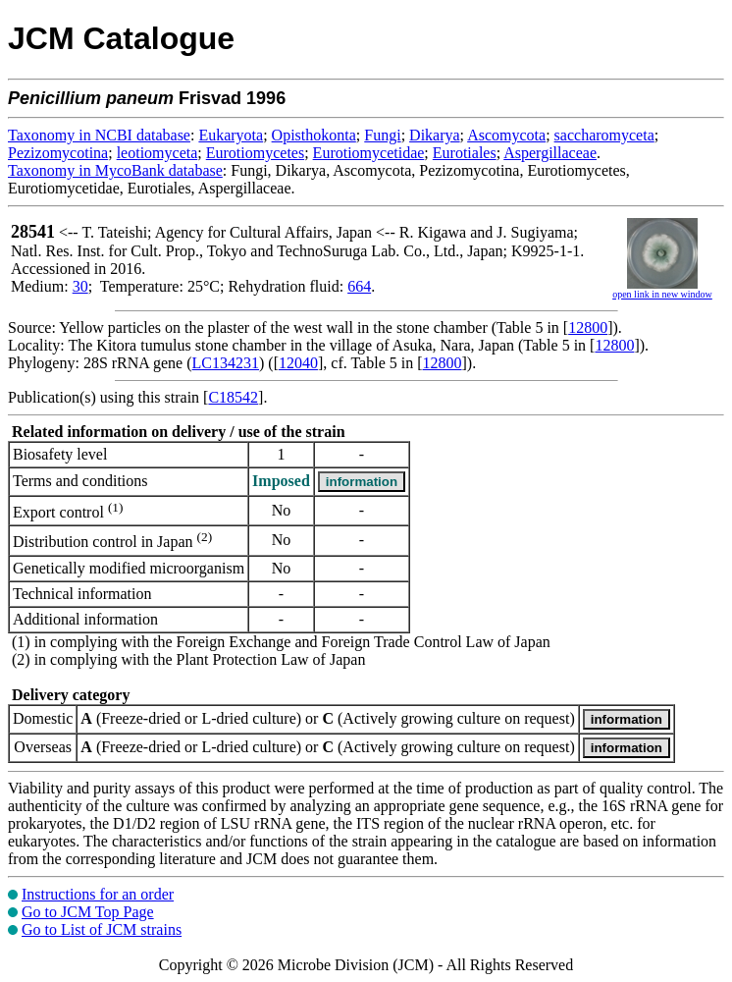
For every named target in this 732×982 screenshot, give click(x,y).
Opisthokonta (314, 135)
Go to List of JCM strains (102, 929)
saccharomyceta (604, 135)
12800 (587, 327)
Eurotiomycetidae (369, 152)
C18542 (233, 397)
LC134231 (225, 363)
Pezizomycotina (58, 152)
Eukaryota (230, 135)
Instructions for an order (98, 894)
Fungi (382, 135)
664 (359, 286)
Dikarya (434, 135)
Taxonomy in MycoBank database (115, 170)
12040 (298, 363)
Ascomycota (506, 135)
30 (80, 286)
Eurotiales (465, 152)
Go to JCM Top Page (88, 911)
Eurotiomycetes (255, 152)
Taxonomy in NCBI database (99, 135)
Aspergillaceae (550, 152)
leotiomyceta (157, 152)
